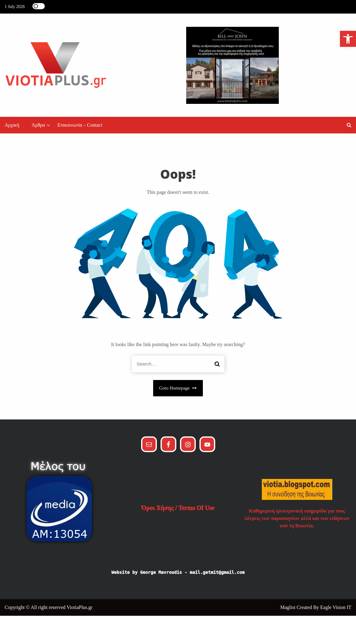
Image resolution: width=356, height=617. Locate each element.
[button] (349, 126)
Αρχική (12, 126)
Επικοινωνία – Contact (80, 126)
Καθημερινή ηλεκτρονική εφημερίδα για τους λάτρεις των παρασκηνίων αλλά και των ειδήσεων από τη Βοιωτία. (297, 519)
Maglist (288, 608)
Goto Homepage (178, 389)
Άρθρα (38, 126)
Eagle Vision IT (335, 608)
